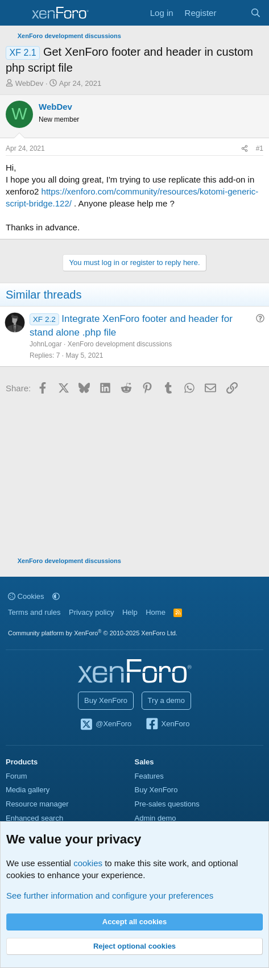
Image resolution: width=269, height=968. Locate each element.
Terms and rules (34, 612)
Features (149, 776)
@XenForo (106, 724)
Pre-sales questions (167, 804)
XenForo (167, 724)
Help (130, 612)
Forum (16, 776)
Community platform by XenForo (92, 633)
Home (155, 612)
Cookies (26, 596)
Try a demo (166, 700)
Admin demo (155, 818)
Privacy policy (91, 612)
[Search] (256, 12)
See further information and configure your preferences (109, 895)
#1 (259, 148)
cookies (87, 863)
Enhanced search (34, 818)
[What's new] (233, 12)
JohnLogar (46, 344)
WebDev (29, 83)
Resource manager (37, 804)
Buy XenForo (105, 700)
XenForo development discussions (120, 344)
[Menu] (15, 13)
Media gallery (27, 789)
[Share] (244, 148)
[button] (56, 596)
